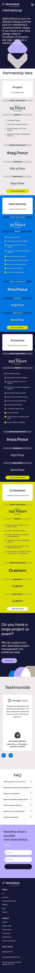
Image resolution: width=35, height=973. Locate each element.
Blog (3, 908)
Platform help (6, 926)
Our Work (5, 897)
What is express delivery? (13, 805)
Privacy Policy (7, 929)
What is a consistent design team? (16, 799)
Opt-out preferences (9, 941)
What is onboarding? (11, 817)
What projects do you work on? (15, 782)
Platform (5, 905)
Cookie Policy (6, 937)
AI (2, 893)
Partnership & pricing (9, 901)
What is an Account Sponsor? (14, 811)
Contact (4, 922)
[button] (32, 4)
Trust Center (6, 933)
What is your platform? (12, 793)
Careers (4, 912)
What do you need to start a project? (17, 787)
